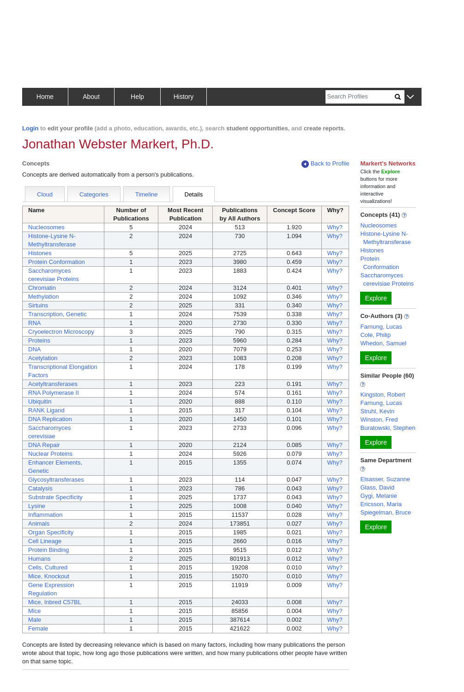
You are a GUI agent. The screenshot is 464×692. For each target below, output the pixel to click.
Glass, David (377, 487)
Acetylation (43, 358)
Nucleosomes (46, 227)
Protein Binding (48, 549)
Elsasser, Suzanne (385, 479)
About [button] (91, 96)
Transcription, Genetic (57, 314)
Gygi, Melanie (378, 495)
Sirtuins (38, 305)
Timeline (146, 194)
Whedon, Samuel (383, 343)
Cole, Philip (375, 334)
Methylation (43, 296)
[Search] (360, 97)
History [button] (184, 96)
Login (30, 128)
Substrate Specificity (55, 497)
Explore (375, 298)
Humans (39, 558)
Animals (38, 523)
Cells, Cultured (47, 567)
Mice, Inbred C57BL (54, 602)
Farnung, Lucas (381, 326)
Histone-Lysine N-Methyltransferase (385, 237)
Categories (93, 194)
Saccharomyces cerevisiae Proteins (387, 279)
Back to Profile (325, 164)
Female (38, 628)
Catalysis (40, 488)
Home (45, 96)
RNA (34, 322)
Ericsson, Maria (381, 504)
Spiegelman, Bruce (385, 512)
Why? (335, 227)
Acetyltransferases (53, 383)
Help (137, 96)
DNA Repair (44, 444)
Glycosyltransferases (56, 479)
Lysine (36, 505)
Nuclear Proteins (50, 453)
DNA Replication (50, 419)
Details (194, 194)
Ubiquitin (40, 401)
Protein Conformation (56, 261)
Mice (34, 610)
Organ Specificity (50, 532)
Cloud (45, 194)
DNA (34, 349)
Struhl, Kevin (377, 411)
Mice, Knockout (48, 576)
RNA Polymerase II (53, 392)
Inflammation (45, 514)
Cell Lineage (44, 541)
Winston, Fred (379, 419)
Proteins (39, 340)
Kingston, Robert (382, 394)
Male (34, 619)
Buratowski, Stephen (387, 427)
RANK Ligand (46, 410)
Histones (40, 253)
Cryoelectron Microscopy (61, 331)
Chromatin (42, 287)
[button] (410, 97)
